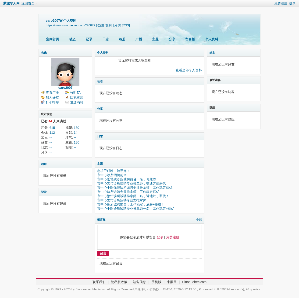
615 (52, 128)
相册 (122, 39)
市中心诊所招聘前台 (112, 175)
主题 (155, 39)
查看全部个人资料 (189, 70)
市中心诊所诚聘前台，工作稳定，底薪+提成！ (130, 204)
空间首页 (52, 39)
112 (52, 132)
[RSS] (126, 25)
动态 (72, 39)
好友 (212, 52)
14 (76, 132)
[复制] (108, 25)
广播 (138, 39)
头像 (44, 52)
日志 (105, 39)
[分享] (117, 25)
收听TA (75, 92)
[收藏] (100, 25)
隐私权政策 (119, 282)
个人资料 (211, 39)
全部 (199, 219)
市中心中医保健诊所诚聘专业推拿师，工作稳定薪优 (134, 187)
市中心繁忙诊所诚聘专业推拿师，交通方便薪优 (131, 183)
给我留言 (76, 97)
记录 (89, 39)
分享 (172, 39)
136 (76, 142)
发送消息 (76, 102)
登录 (292, 3)
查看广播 (52, 92)
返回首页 (28, 3)
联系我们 (99, 282)
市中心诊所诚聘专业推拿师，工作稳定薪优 (128, 192)
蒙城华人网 (11, 3)
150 (76, 128)
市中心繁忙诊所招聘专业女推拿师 (121, 200)
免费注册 (280, 3)
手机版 (156, 282)
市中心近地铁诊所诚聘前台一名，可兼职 (126, 179)
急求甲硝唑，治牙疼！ (113, 171)
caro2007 (65, 87)
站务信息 (139, 282)
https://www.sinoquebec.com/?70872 (70, 25)
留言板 (190, 39)
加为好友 (52, 97)
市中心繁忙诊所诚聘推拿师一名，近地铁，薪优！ (133, 196)
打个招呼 (52, 102)
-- (51, 137)
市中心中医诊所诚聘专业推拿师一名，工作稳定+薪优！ (137, 208)
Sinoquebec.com (194, 282)
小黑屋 (172, 282)
